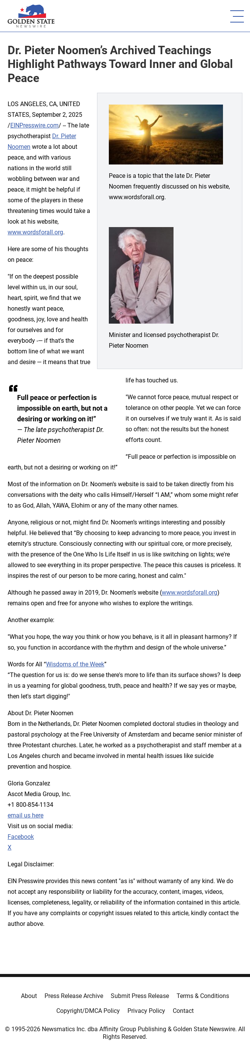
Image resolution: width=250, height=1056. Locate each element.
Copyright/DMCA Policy (88, 1010)
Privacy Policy (146, 1010)
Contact (183, 1010)
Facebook (21, 836)
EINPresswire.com (34, 125)
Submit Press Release (140, 996)
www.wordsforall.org (35, 232)
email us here (25, 815)
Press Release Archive (74, 996)
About (29, 996)
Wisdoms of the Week (75, 664)
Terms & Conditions (203, 996)
